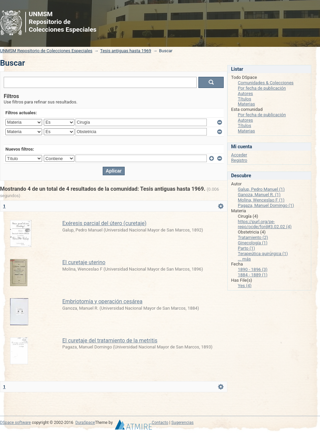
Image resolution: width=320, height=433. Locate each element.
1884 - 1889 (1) (252, 274)
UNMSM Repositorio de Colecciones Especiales (46, 50)
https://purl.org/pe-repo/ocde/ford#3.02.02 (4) (265, 224)
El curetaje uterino (83, 262)
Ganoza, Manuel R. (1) (259, 194)
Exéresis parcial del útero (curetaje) (104, 223)
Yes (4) (245, 285)
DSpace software (15, 422)
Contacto (160, 422)
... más (244, 258)
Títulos (244, 98)
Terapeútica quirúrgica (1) (263, 253)
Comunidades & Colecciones (266, 82)
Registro (239, 160)
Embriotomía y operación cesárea (102, 301)
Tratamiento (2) (253, 237)
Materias (246, 103)
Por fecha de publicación (262, 88)
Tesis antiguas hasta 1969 (125, 50)
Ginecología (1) (252, 242)
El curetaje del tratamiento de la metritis (109, 340)
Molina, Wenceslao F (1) (261, 200)
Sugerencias (182, 422)
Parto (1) (246, 248)
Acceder (239, 154)
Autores (245, 93)
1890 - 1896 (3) (252, 269)
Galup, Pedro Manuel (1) (261, 189)
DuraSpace (85, 422)
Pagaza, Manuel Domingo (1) (266, 205)
